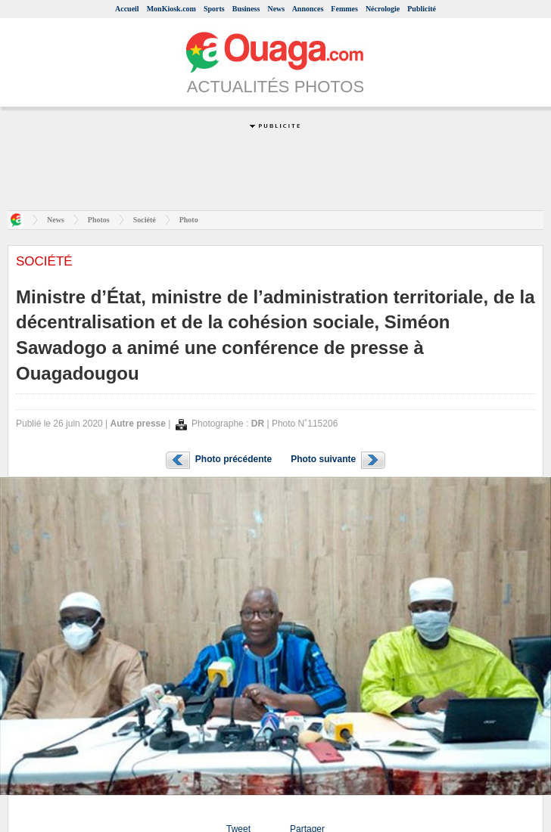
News (276, 9)
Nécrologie (383, 9)
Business (246, 9)
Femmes (344, 9)
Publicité (421, 9)
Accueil (127, 9)
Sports (214, 9)
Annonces (308, 9)
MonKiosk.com (171, 9)
